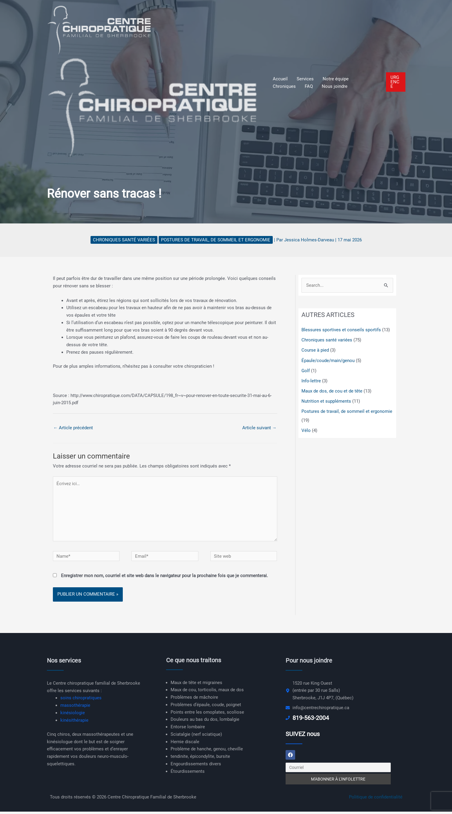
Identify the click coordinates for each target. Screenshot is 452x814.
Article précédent (73, 427)
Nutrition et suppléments (326, 400)
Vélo (306, 430)
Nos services (64, 662)
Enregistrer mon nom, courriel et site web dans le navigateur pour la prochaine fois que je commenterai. (164, 577)
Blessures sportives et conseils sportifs (341, 330)
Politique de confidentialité (375, 799)
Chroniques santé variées (124, 240)
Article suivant (259, 427)
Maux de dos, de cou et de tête (331, 390)
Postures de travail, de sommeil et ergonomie (215, 240)
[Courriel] (338, 770)
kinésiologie (72, 714)
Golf (305, 370)
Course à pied (315, 350)
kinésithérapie (74, 722)
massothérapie (75, 707)
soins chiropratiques (81, 699)
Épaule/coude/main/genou (328, 360)
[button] (395, 82)
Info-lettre (311, 380)
